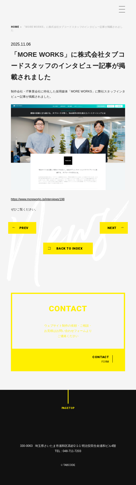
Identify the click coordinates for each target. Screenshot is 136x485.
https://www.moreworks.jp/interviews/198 (38, 199)
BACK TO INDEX (69, 248)
